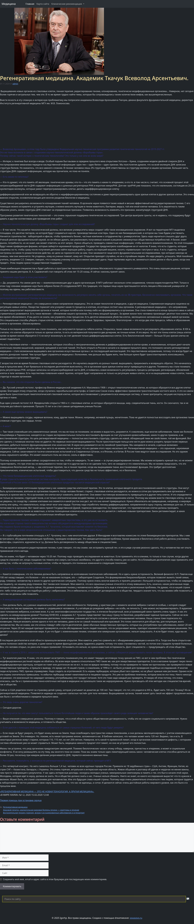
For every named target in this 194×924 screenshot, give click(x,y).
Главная (30, 3)
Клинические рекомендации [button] (66, 3)
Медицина (9, 4)
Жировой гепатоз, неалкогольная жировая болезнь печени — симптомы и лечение (41, 810)
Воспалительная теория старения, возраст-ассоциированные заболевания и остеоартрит (44, 812)
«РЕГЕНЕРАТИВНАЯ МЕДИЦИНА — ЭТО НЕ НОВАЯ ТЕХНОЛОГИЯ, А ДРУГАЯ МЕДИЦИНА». (47, 791)
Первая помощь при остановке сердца (21, 800)
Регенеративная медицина (15, 807)
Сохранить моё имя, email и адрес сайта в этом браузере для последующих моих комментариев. (55, 879)
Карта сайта (43, 3)
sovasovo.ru (136, 917)
